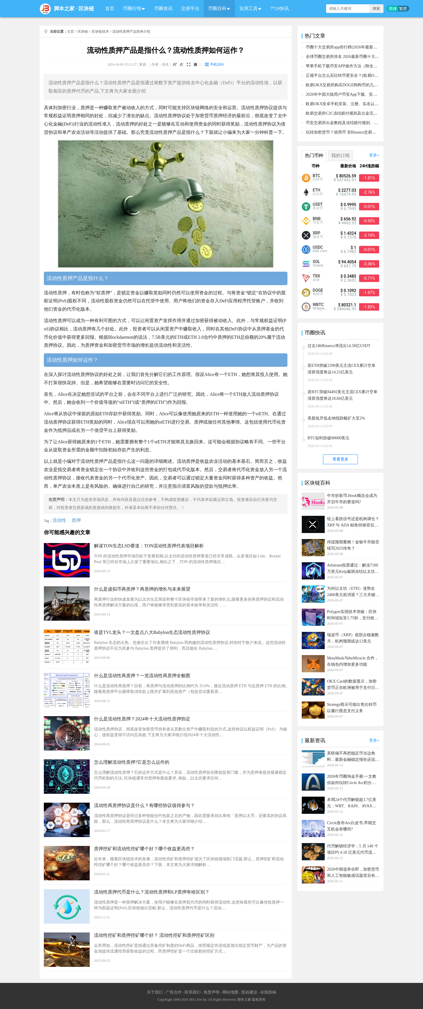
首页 (109, 8)
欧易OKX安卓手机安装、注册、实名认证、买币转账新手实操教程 (364, 104)
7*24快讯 (280, 8)
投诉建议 (249, 992)
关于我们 (155, 992)
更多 (373, 155)
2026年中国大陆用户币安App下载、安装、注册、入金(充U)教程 (362, 94)
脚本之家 (64, 8)
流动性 (59, 520)
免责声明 (211, 992)
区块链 (86, 8)
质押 (76, 520)
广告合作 (174, 992)
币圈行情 (132, 8)
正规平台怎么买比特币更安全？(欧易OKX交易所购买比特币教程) (364, 75)
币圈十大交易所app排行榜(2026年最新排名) (344, 47)
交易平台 (190, 8)
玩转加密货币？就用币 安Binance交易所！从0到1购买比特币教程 (363, 132)
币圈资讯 (163, 8)
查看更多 (340, 459)
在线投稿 (268, 992)
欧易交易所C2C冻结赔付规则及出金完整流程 (345, 113)
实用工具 (248, 8)
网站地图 (230, 992)
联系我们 (193, 992)
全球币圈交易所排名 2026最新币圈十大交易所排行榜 (352, 56)
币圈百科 (217, 8)
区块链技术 (100, 32)
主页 (70, 32)
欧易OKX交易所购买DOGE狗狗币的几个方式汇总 (350, 85)
